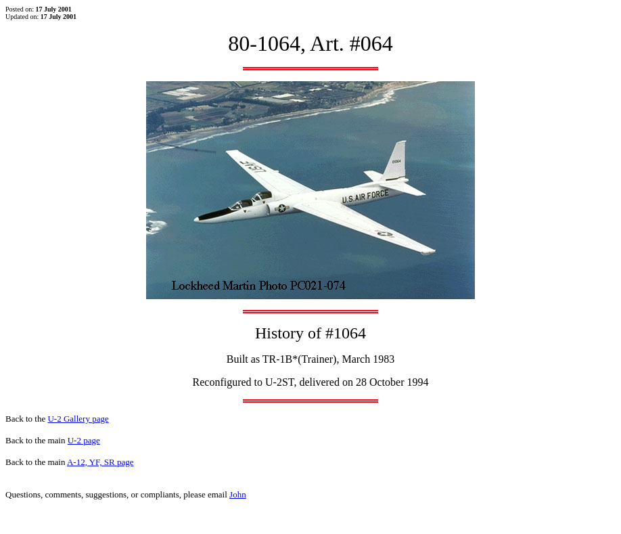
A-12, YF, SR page (100, 462)
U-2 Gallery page (77, 419)
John (237, 494)
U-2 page (84, 440)
